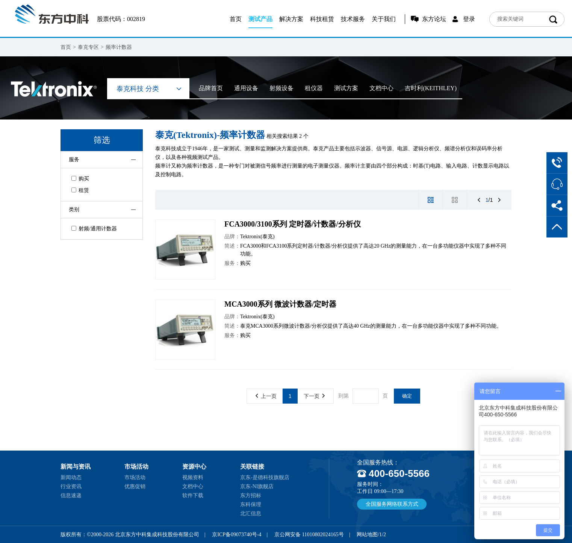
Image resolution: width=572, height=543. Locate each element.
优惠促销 (134, 486)
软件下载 (192, 495)
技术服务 (353, 19)
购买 (80, 179)
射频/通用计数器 (94, 228)
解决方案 (291, 19)
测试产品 (260, 19)
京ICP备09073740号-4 (236, 534)
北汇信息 (250, 513)
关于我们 (384, 19)
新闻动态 (71, 477)
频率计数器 (119, 47)
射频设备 (281, 88)
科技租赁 (322, 19)
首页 (236, 19)
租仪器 (314, 88)
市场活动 (134, 477)
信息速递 (71, 495)
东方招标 (250, 495)
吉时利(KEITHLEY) (431, 88)
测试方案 (346, 88)
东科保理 (250, 504)
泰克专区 (88, 47)
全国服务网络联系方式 (392, 504)
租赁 (80, 190)
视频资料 (192, 477)
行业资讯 (71, 486)
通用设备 (246, 88)
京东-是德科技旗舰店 (264, 477)
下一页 (314, 396)
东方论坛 (434, 19)
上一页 (266, 396)
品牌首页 (211, 88)
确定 (407, 396)
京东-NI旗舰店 (257, 486)
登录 (469, 19)
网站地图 (367, 534)
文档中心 (381, 88)
